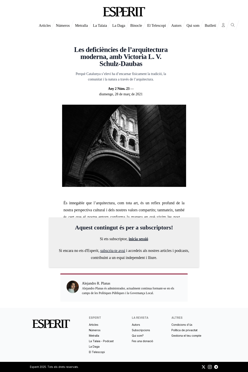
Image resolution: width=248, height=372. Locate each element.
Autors (176, 25)
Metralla (81, 25)
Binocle (136, 25)
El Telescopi (156, 25)
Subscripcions (141, 330)
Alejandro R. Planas (120, 39)
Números (63, 25)
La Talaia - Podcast (101, 341)
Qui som (193, 25)
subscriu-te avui (112, 250)
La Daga (118, 25)
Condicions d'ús (181, 324)
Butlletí (210, 25)
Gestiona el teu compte (186, 335)
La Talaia (100, 25)
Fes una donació (142, 341)
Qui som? (138, 335)
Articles (45, 25)
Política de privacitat (184, 330)
